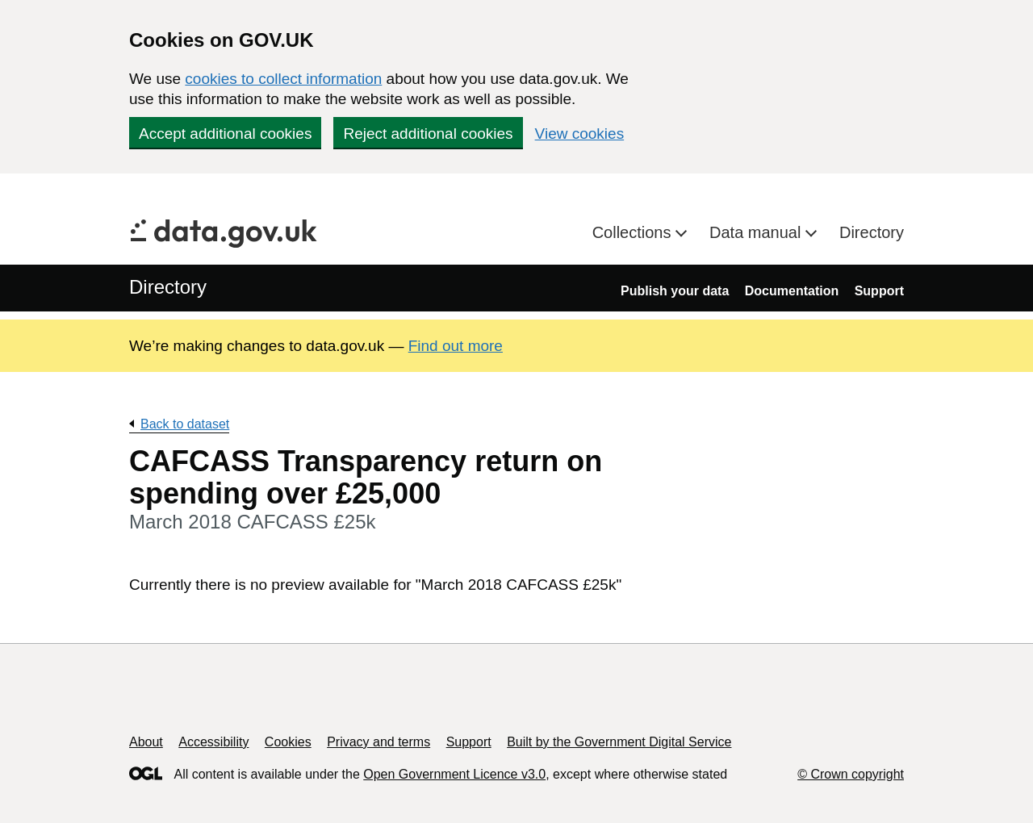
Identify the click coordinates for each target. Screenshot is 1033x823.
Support (879, 291)
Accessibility (213, 742)
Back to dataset (184, 424)
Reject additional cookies (427, 133)
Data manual (757, 232)
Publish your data (675, 291)
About (146, 742)
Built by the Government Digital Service (619, 742)
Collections (633, 232)
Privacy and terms (378, 742)
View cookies (580, 133)
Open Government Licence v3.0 (454, 774)
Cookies (288, 742)
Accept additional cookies (225, 133)
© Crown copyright (850, 774)
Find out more (455, 345)
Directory (871, 232)
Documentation (792, 291)
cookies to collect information (283, 78)
